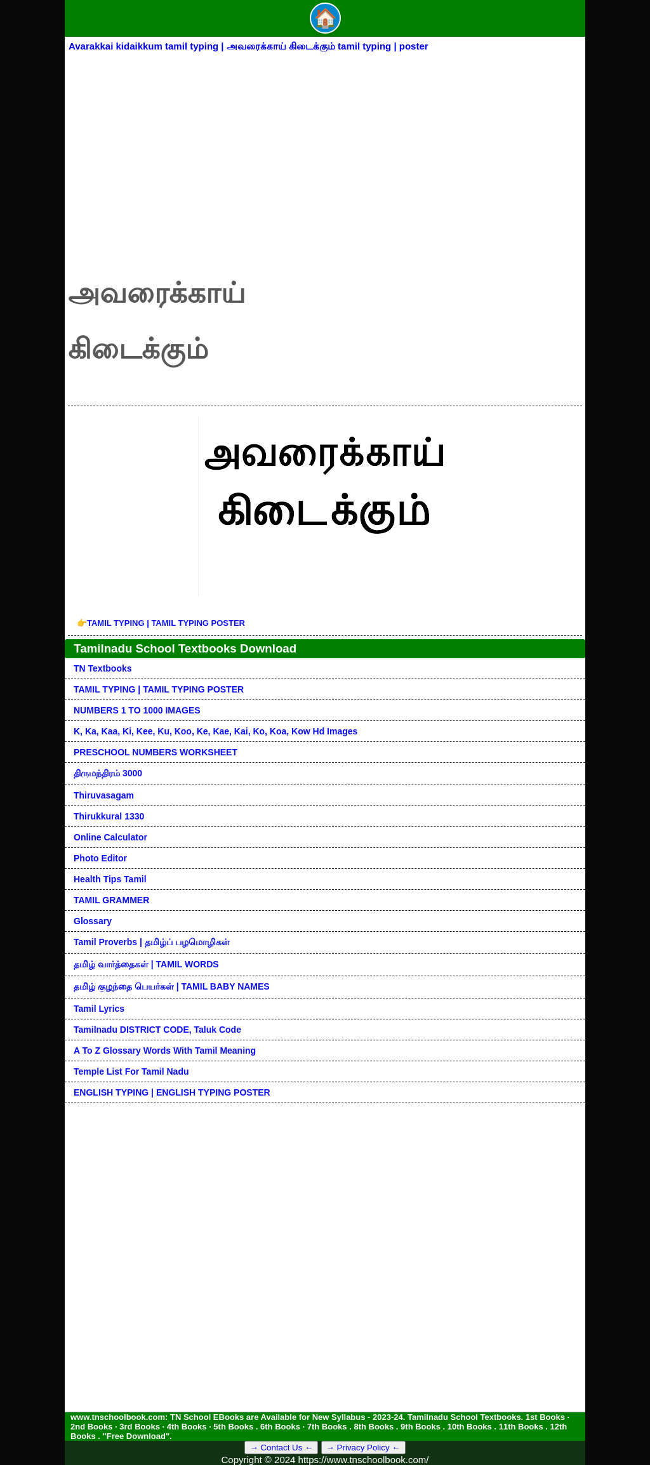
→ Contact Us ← (281, 1447)
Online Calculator (110, 837)
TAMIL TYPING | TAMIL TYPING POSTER (161, 623)
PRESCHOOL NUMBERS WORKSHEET (155, 752)
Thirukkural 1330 (109, 816)
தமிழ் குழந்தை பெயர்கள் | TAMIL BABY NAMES (172, 986)
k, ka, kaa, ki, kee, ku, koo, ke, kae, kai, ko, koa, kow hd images (215, 731)
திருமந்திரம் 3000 (108, 773)
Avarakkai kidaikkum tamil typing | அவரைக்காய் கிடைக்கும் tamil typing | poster (248, 46)
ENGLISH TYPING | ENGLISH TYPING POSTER (172, 1092)
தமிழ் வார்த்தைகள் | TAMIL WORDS (146, 964)
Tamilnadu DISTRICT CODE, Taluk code (157, 1029)
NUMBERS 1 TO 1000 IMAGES (137, 710)
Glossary (93, 921)
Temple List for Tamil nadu (131, 1071)
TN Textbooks (103, 668)
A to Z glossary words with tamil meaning (165, 1050)
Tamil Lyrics (99, 1009)
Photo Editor (100, 858)
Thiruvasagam (104, 795)
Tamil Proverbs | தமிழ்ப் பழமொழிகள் (152, 942)
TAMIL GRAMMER (111, 900)
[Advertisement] (325, 150)
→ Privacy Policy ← (363, 1447)
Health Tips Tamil (110, 879)
